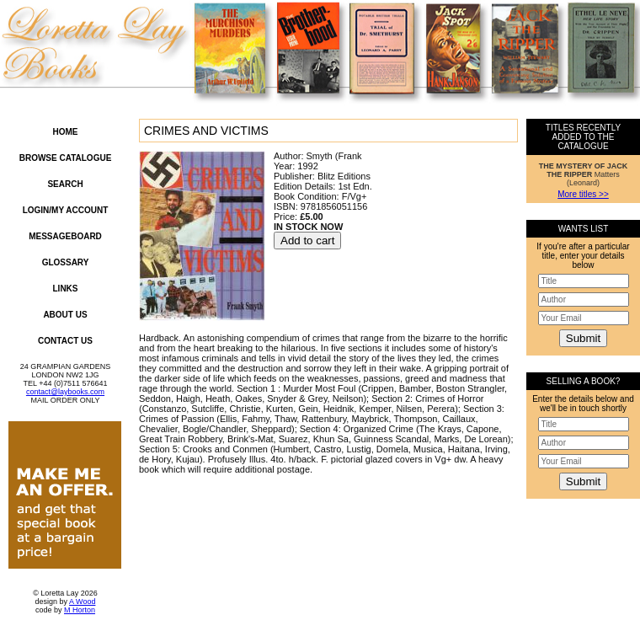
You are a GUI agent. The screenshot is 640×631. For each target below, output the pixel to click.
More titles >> (583, 194)
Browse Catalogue (65, 158)
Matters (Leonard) (583, 174)
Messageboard (65, 236)
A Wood (82, 601)
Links (65, 288)
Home (65, 131)
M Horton (79, 610)
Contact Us (65, 340)
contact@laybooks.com (65, 392)
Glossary (65, 262)
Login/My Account (66, 210)
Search (65, 184)
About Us (65, 314)
